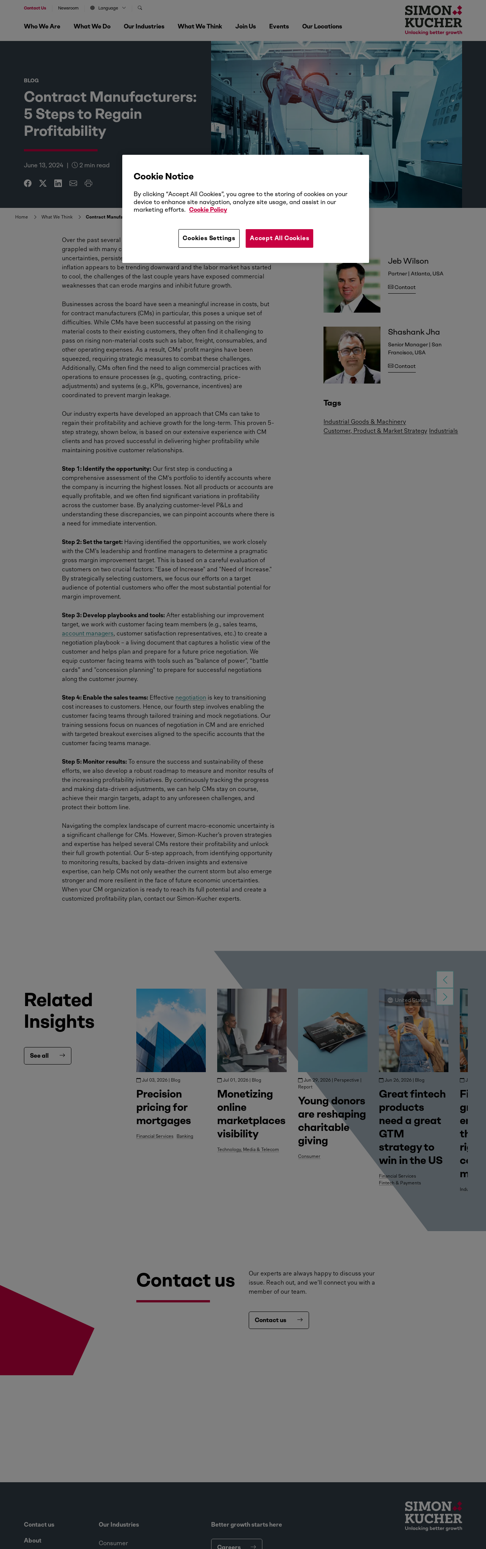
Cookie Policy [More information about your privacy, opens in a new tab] (208, 209)
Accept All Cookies (279, 238)
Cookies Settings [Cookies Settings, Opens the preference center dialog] (209, 238)
